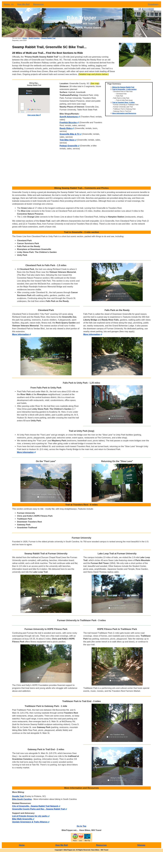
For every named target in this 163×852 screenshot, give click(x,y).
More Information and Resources (124, 113)
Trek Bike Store (67, 140)
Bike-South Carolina (22, 799)
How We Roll (23, 4)
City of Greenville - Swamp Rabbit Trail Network (35, 806)
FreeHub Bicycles (68, 122)
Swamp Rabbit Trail (48, 38)
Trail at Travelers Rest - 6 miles (123, 102)
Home (25, 38)
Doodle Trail (18, 796)
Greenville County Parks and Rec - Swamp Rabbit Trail (38, 809)
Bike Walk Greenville (23, 819)
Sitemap (141, 845)
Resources (38, 4)
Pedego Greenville (68, 146)
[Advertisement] (81, 168)
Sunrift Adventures (69, 117)
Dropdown (153, 4)
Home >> (9, 4)
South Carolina (34, 38)
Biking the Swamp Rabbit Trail (123, 87)
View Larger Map (33, 115)
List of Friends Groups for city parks (31, 816)
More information (20, 334)
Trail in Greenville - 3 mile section (124, 89)
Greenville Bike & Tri (69, 134)
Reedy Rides (66, 128)
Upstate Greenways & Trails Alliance (30, 822)
